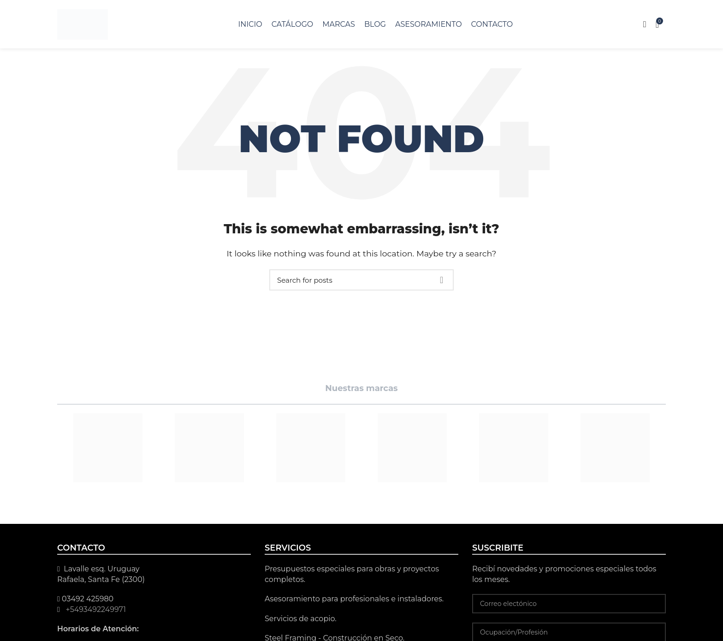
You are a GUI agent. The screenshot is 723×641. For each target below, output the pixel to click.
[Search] (361, 280)
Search (441, 280)
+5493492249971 (95, 609)
